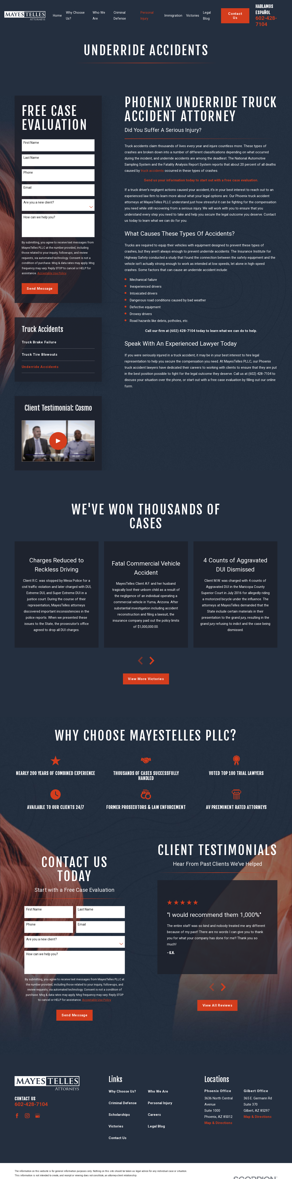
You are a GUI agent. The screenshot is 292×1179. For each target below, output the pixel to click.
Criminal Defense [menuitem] (120, 15)
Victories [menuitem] (192, 15)
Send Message (40, 289)
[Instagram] (27, 1115)
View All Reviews (217, 1005)
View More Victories (146, 679)
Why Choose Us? (122, 1091)
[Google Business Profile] (37, 1115)
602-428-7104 (266, 21)
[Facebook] (17, 1115)
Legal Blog (156, 1126)
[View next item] (152, 661)
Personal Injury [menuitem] (147, 15)
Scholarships (119, 1115)
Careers (154, 1115)
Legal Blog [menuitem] (207, 15)
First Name (31, 142)
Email (27, 187)
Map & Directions (218, 1123)
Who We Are (158, 1091)
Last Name (31, 157)
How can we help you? (39, 217)
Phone (28, 172)
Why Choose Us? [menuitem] (75, 15)
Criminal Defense (123, 1103)
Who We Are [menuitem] (99, 15)
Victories (116, 1126)
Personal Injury (160, 1103)
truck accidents (152, 171)
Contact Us (235, 16)
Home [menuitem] (57, 15)
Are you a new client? (38, 202)
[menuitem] (58, 342)
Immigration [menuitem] (173, 15)
